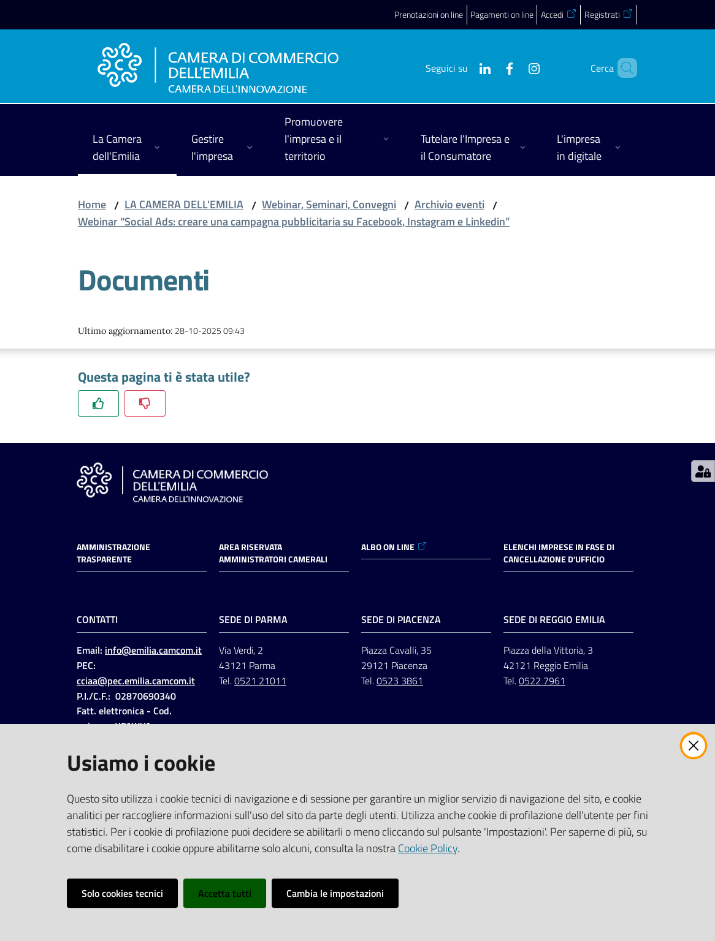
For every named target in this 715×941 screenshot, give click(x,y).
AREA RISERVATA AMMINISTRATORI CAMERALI (273, 553)
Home (92, 204)
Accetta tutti (224, 893)
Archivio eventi (449, 204)
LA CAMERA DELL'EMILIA (183, 204)
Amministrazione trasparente (113, 553)
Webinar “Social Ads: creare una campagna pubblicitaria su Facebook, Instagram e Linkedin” (294, 221)
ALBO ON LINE (394, 547)
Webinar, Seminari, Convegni (329, 204)
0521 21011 (260, 680)
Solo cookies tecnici (122, 893)
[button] (622, 68)
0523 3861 (400, 680)
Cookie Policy (427, 848)
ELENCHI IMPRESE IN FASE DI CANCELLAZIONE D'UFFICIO (558, 553)
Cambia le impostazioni (335, 893)
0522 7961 (542, 680)
